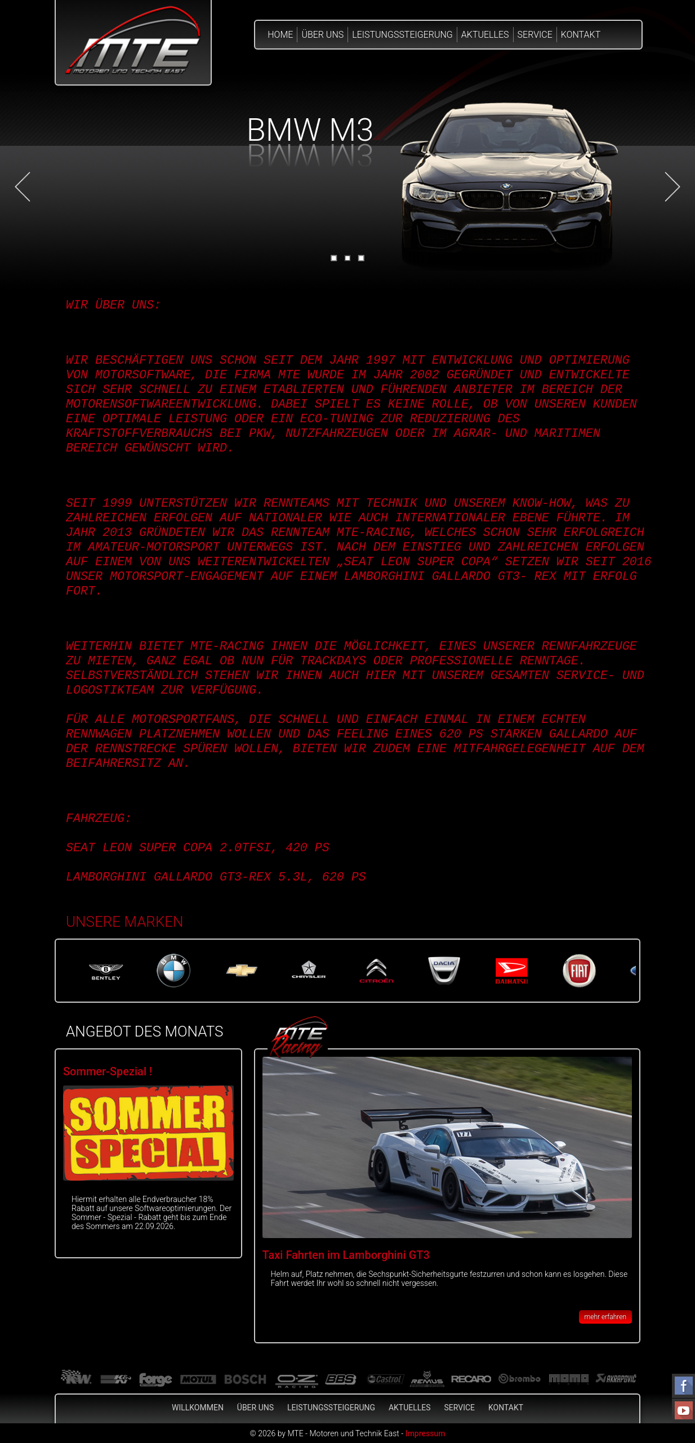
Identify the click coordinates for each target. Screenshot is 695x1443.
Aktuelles (485, 34)
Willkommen (198, 1407)
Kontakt (580, 34)
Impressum (425, 1433)
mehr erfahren (605, 1317)
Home (280, 34)
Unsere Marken (125, 921)
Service (535, 34)
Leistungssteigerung (402, 34)
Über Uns (322, 34)
